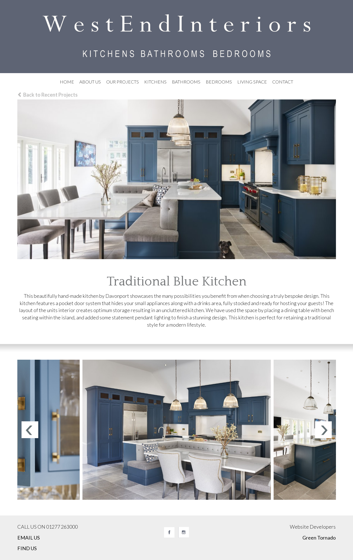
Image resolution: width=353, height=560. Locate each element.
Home (67, 81)
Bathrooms (186, 81)
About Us (90, 81)
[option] (176, 430)
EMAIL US (28, 538)
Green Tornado (319, 538)
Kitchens (155, 81)
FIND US (27, 548)
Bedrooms (219, 81)
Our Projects (122, 81)
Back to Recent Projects (47, 95)
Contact (282, 81)
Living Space (252, 81)
